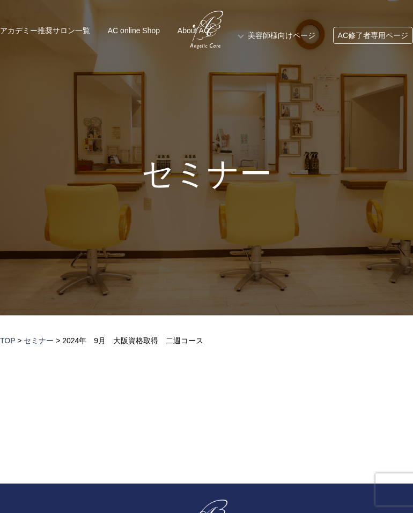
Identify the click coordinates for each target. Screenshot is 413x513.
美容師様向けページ (281, 35)
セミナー (207, 174)
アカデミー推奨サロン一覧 (45, 30)
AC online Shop (134, 30)
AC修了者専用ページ (373, 35)
